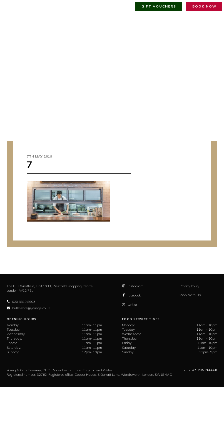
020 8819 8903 (21, 302)
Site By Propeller (200, 370)
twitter (129, 304)
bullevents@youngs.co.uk (28, 308)
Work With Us (190, 295)
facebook (131, 295)
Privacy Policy (189, 286)
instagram (132, 286)
